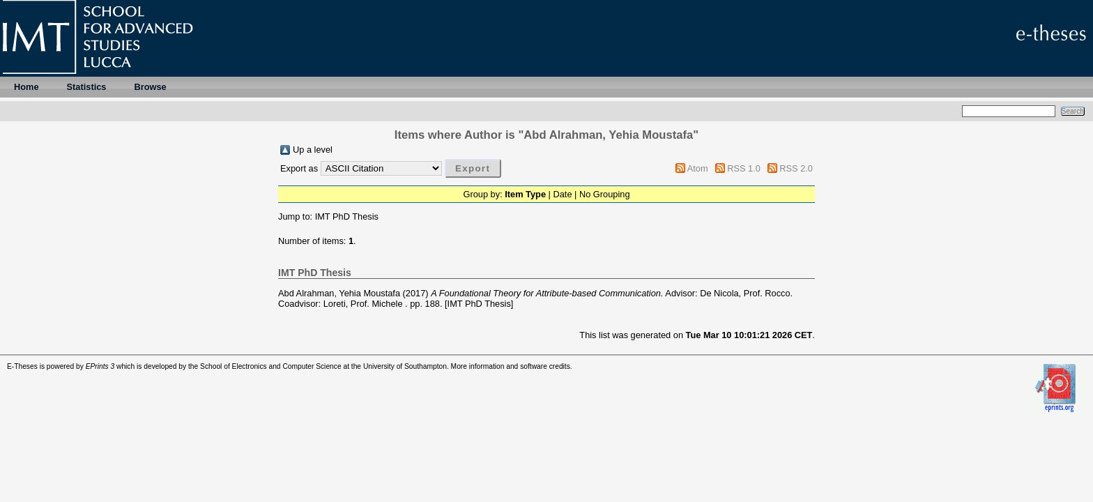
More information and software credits (510, 366)
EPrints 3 (100, 366)
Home (26, 87)
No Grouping (604, 194)
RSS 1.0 (743, 168)
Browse (150, 87)
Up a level (313, 149)
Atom (697, 168)
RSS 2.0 (796, 168)
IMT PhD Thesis (347, 216)
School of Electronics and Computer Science (271, 366)
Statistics (87, 87)
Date (562, 194)
